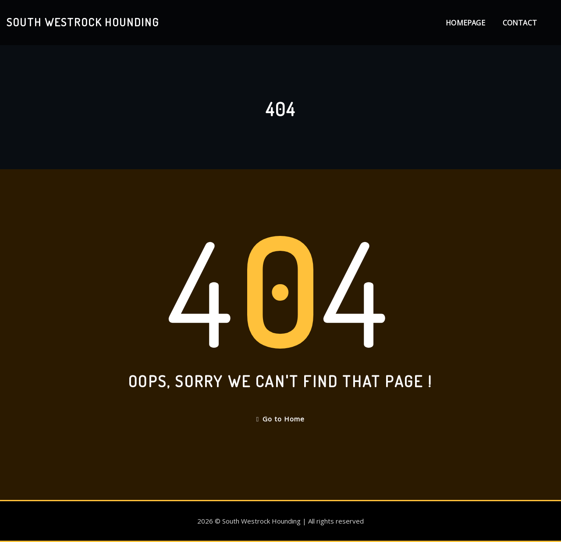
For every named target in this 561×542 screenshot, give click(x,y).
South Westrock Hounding (83, 22)
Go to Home (280, 418)
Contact (520, 23)
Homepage (465, 23)
